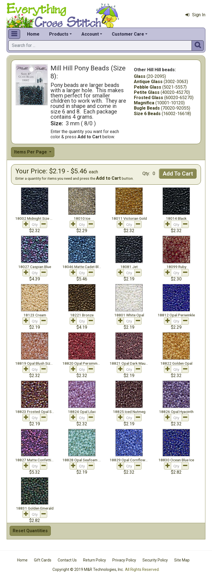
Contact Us (67, 560)
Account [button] (90, 34)
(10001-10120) (159, 102)
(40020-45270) (162, 92)
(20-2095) (150, 76)
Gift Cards (42, 560)
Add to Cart (108, 178)
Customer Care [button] (128, 34)
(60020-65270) (164, 97)
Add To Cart (178, 173)
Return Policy (94, 560)
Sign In (195, 14)
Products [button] (58, 34)
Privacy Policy (124, 560)
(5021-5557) (160, 87)
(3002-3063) (161, 81)
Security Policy (155, 560)
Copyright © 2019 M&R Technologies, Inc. (88, 569)
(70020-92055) (162, 108)
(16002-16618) (162, 113)
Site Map (182, 560)
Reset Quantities (30, 530)
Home (33, 34)
